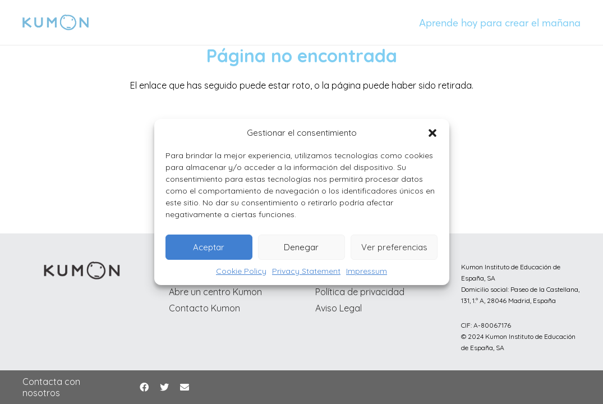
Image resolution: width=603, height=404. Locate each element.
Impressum (366, 271)
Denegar (301, 247)
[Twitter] (164, 387)
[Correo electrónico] (184, 387)
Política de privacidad (359, 291)
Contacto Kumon (204, 308)
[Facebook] (144, 387)
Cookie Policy (241, 271)
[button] (432, 133)
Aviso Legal (338, 308)
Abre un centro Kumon (215, 291)
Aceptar (208, 247)
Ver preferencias (394, 247)
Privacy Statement (306, 271)
